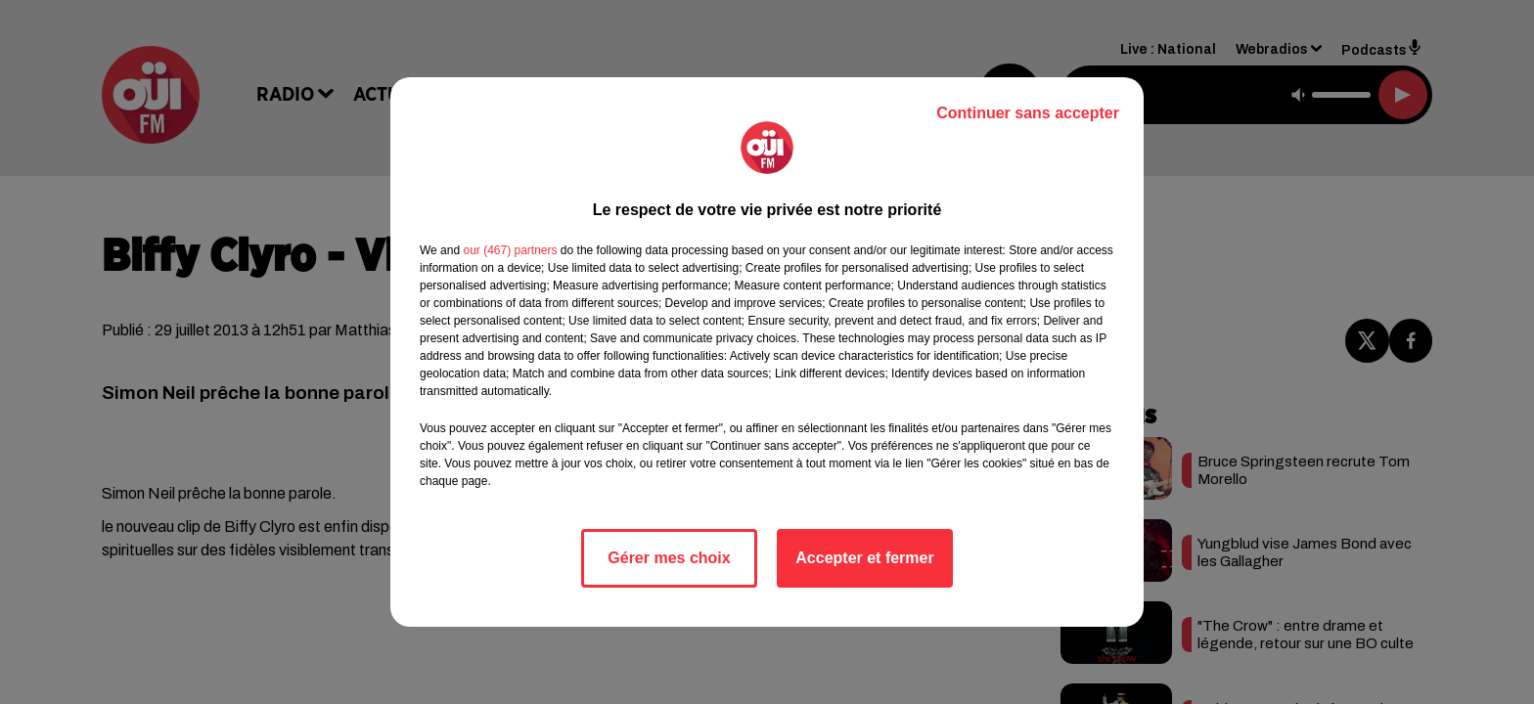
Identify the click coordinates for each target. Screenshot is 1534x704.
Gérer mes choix (669, 558)
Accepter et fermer (864, 558)
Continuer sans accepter (1027, 113)
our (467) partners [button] (510, 250)
